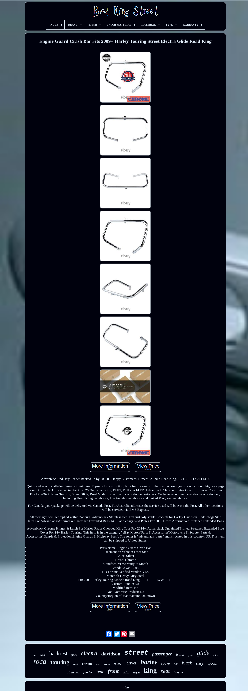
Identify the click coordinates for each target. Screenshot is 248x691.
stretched (73, 672)
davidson (110, 653)
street (136, 653)
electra (89, 653)
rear (100, 671)
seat (165, 671)
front (113, 671)
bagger (178, 672)
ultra (215, 655)
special (212, 663)
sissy (199, 663)
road (39, 661)
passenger (162, 653)
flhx (34, 655)
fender (87, 672)
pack (74, 654)
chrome (87, 663)
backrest (58, 653)
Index (125, 688)
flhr (176, 663)
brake (126, 672)
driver (131, 663)
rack (75, 663)
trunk (180, 654)
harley (148, 661)
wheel (118, 663)
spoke (165, 663)
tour (42, 654)
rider (98, 664)
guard (190, 655)
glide (203, 652)
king (150, 670)
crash (107, 663)
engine (136, 672)
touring (59, 662)
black (187, 662)
